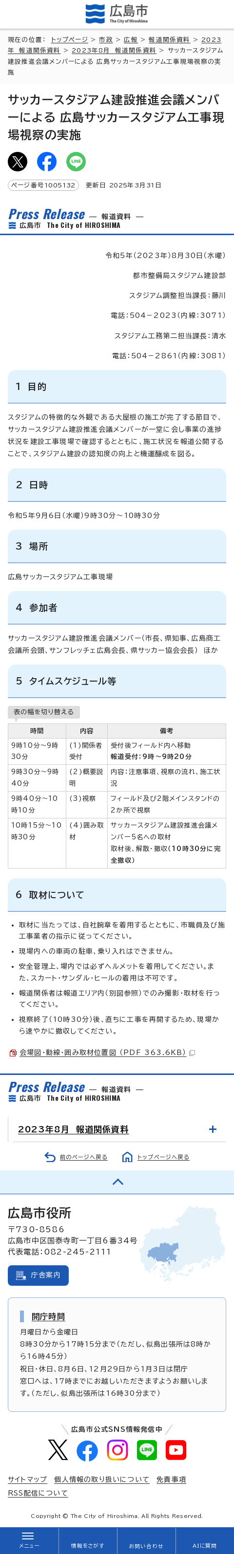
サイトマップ (27, 1479)
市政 (106, 40)
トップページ (69, 40)
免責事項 (171, 1479)
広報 (130, 40)
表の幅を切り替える (44, 711)
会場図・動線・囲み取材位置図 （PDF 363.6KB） (107, 1052)
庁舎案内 (46, 1275)
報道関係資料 (169, 40)
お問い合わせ (146, 1546)
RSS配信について (38, 1493)
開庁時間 (48, 1316)
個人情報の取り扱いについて (102, 1479)
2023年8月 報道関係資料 (114, 50)
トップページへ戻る (163, 1157)
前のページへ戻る (84, 1157)
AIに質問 (205, 1545)
